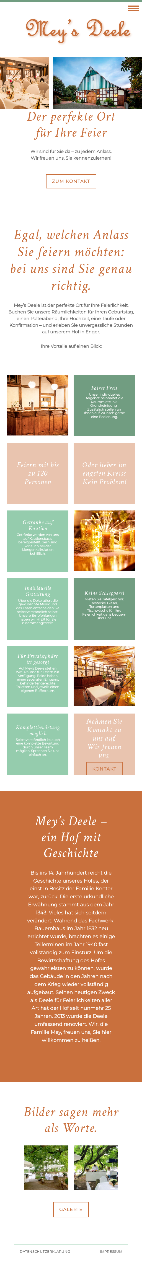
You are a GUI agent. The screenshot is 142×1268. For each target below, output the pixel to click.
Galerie (71, 1209)
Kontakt (104, 769)
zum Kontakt (71, 181)
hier (41, 619)
